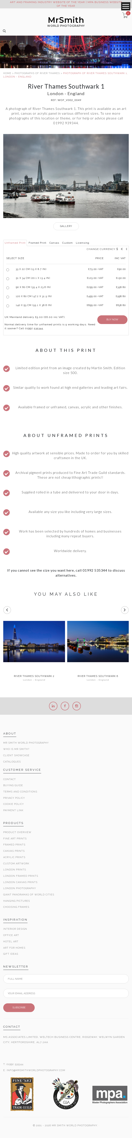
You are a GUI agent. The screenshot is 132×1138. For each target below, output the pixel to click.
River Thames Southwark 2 (34, 676)
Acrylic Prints (14, 857)
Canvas (54, 242)
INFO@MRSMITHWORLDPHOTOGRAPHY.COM (36, 1070)
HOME (7, 73)
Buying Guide (13, 785)
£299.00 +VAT (95, 287)
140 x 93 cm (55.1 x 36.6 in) (34, 305)
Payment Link (13, 810)
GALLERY (66, 226)
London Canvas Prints (20, 882)
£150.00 (121, 278)
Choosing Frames (16, 907)
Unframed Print (15, 242)
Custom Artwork (16, 863)
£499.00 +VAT (95, 296)
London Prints (14, 869)
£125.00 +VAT (95, 278)
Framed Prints (14, 844)
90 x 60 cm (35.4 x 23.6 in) (33, 287)
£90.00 (121, 269)
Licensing (82, 242)
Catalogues (12, 761)
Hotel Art (10, 941)
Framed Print (37, 242)
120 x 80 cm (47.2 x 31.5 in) (34, 296)
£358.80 (121, 287)
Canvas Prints (14, 851)
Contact (9, 779)
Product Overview (17, 832)
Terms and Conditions (20, 791)
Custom (67, 242)
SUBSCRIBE (19, 1007)
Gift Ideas (10, 954)
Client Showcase (16, 755)
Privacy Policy (14, 798)
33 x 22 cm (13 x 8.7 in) (31, 269)
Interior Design (15, 929)
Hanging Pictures (16, 901)
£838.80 (121, 305)
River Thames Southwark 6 (98, 676)
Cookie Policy (13, 804)
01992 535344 (15, 1064)
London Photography (19, 888)
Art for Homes (14, 947)
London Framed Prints (20, 876)
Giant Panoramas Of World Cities (28, 894)
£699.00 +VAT (95, 305)
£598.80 (121, 296)
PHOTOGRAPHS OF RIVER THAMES (37, 73)
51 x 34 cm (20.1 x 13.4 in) (33, 278)
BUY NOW (112, 319)
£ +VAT (96, 269)
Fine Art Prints (15, 838)
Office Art (11, 935)
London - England (34, 680)
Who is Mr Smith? (16, 749)
